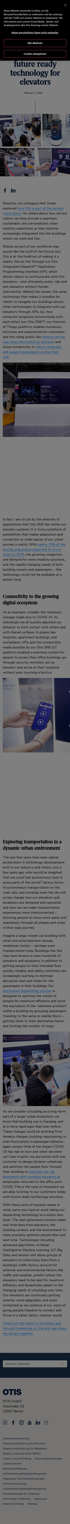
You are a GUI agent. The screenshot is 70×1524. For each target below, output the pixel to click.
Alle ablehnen (35, 40)
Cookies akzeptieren (35, 50)
